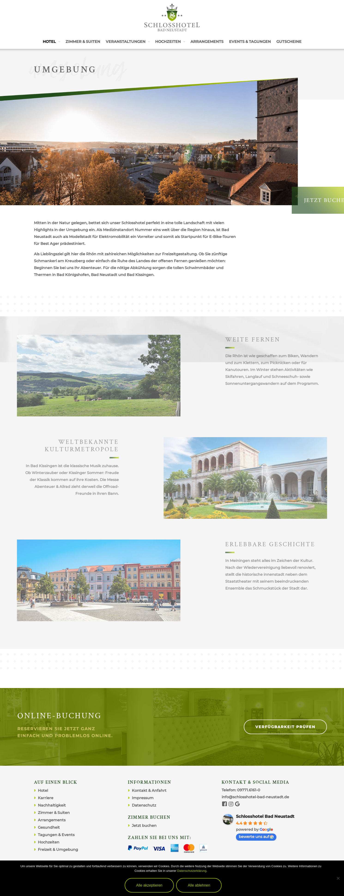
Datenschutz (144, 805)
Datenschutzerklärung (191, 870)
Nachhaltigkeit (52, 805)
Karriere (45, 798)
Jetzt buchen (144, 825)
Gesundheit (49, 827)
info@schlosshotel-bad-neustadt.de (255, 797)
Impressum (143, 798)
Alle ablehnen (199, 885)
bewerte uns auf (256, 836)
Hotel (43, 790)
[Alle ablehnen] (338, 878)
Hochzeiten (48, 842)
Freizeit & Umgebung (58, 849)
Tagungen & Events (56, 835)
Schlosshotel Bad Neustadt (265, 816)
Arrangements (52, 820)
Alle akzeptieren (149, 885)
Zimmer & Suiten (54, 812)
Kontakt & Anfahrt (149, 790)
